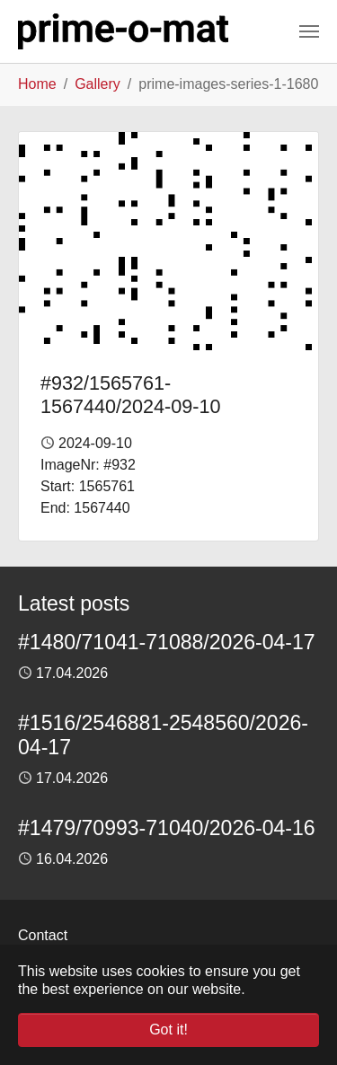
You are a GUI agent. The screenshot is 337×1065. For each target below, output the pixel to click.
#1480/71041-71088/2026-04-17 (166, 642)
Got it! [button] (168, 1029)
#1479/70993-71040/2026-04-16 (166, 828)
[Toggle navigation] (309, 31)
